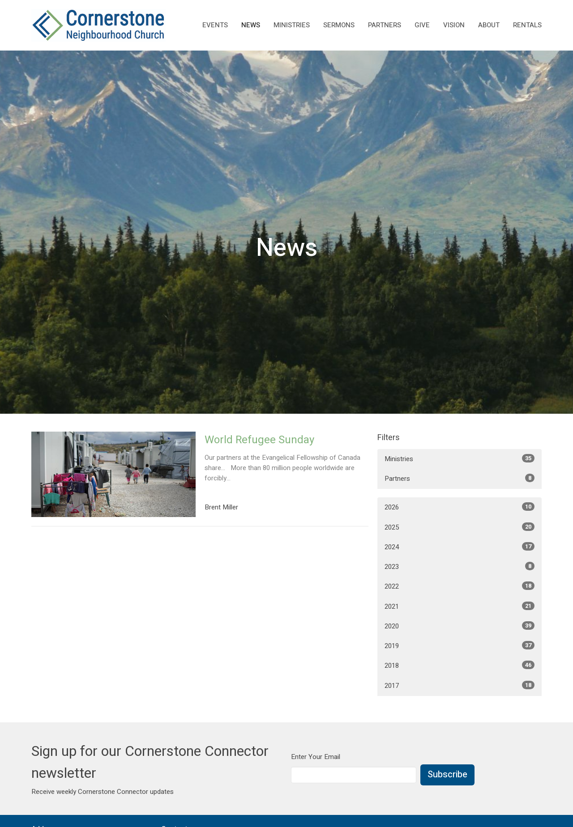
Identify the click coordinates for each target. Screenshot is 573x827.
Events (215, 25)
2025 (460, 527)
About (489, 25)
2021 (460, 606)
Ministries (292, 25)
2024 (460, 547)
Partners (384, 25)
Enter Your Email (315, 757)
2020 (460, 626)
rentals (527, 25)
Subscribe (447, 774)
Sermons (339, 25)
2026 (460, 507)
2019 (460, 646)
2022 (460, 586)
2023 (460, 567)
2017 (460, 686)
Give (422, 25)
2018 (460, 665)
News (250, 25)
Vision (454, 25)
